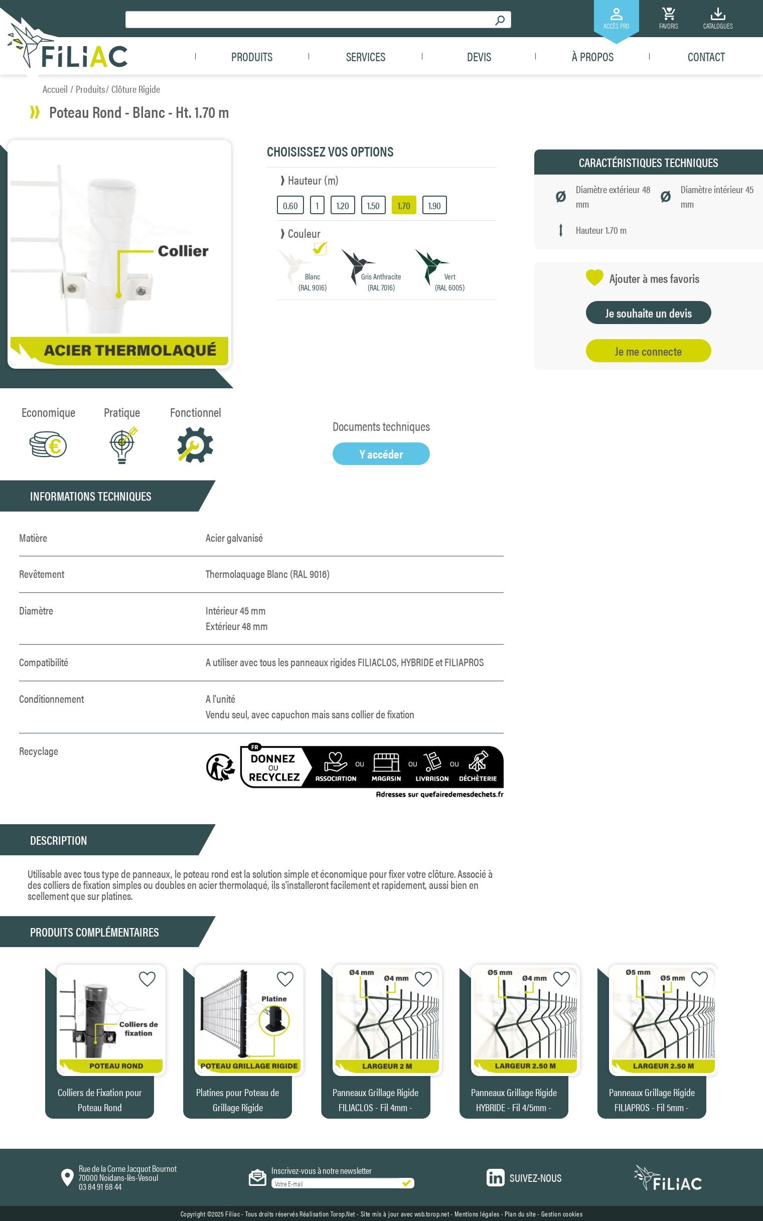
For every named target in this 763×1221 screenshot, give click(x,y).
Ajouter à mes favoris (642, 277)
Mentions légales (477, 1213)
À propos (593, 56)
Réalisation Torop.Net (327, 1213)
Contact (706, 56)
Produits (251, 56)
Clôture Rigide (135, 88)
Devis (479, 56)
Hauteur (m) (313, 179)
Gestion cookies (562, 1213)
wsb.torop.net (431, 1213)
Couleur (304, 232)
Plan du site (520, 1213)
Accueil (55, 88)
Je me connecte (648, 350)
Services (365, 56)
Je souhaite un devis (648, 312)
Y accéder (381, 453)
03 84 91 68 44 (100, 1186)
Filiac (232, 1213)
